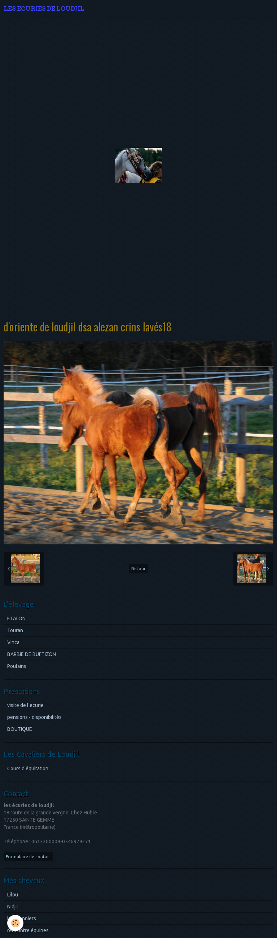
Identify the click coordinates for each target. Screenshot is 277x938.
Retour (138, 568)
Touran (15, 630)
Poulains (16, 666)
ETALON (16, 618)
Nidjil (12, 906)
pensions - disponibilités (34, 717)
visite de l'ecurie (25, 705)
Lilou (12, 895)
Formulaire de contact (28, 856)
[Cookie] (15, 923)
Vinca (13, 642)
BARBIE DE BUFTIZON (31, 654)
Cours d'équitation (27, 768)
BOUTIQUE (19, 729)
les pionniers (21, 918)
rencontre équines (28, 930)
